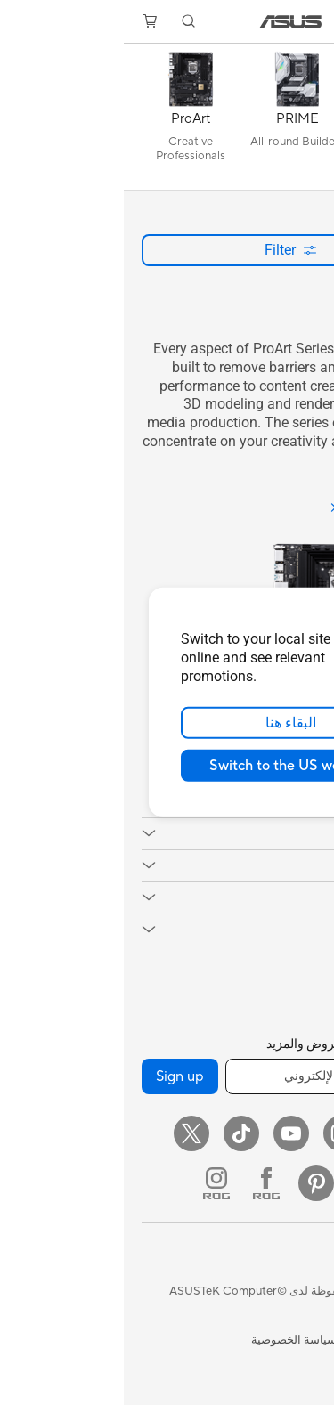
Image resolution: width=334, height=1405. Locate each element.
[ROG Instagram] (92, 1183)
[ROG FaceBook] (142, 1183)
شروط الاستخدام (275, 1340)
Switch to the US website (167, 766)
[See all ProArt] (260, 509)
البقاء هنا (167, 723)
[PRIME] (173, 121)
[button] (308, 21)
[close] (288, 609)
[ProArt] (66, 121)
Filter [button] (167, 249)
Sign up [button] (56, 1076)
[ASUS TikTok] (117, 1133)
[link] (167, 21)
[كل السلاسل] (280, 121)
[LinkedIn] (242, 1183)
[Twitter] (68, 1133)
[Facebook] (267, 1133)
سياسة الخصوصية (170, 1340)
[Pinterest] (192, 1183)
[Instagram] (217, 1133)
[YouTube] (167, 1133)
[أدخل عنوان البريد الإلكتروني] (209, 1076)
